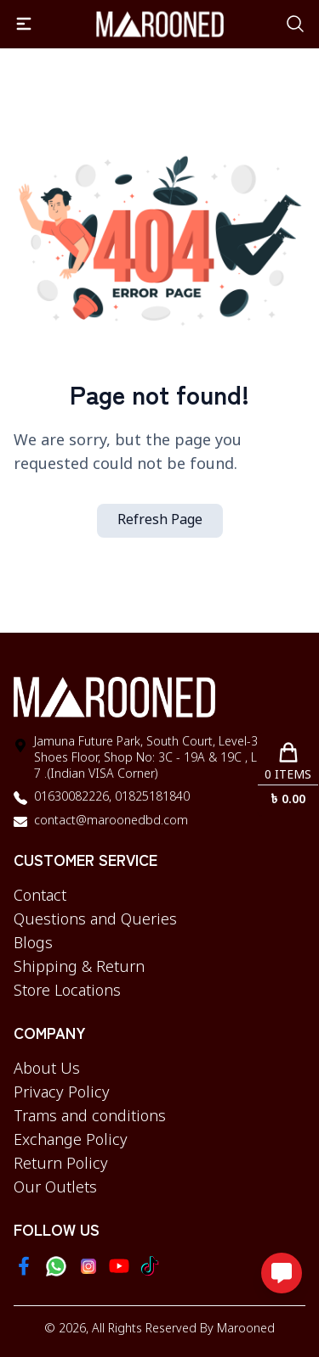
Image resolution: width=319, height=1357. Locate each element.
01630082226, (72, 798)
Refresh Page (159, 520)
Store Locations (67, 991)
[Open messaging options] (281, 1273)
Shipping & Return (79, 968)
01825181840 (150, 798)
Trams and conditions (90, 1117)
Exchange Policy (71, 1141)
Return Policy (61, 1164)
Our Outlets (55, 1188)
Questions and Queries (95, 920)
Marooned (246, 1329)
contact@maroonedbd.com (111, 821)
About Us (47, 1069)
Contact (40, 896)
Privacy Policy (62, 1093)
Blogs (33, 944)
